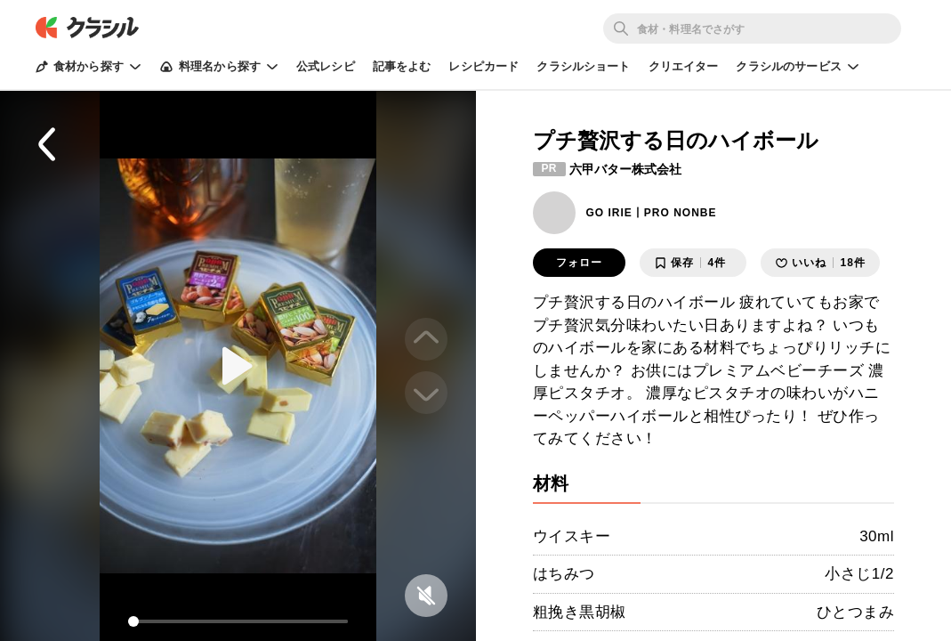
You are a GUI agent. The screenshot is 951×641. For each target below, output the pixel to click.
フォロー (579, 262)
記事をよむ (402, 66)
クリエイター (684, 66)
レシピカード (483, 66)
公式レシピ (325, 66)
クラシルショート (583, 66)
